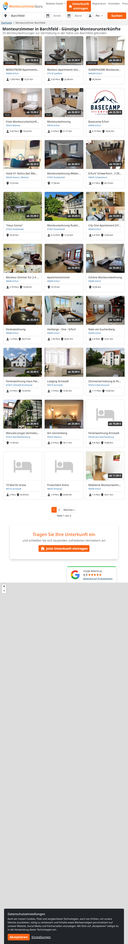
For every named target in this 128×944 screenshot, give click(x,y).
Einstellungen (41, 937)
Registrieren (99, 3)
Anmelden (114, 3)
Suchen (116, 16)
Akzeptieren (19, 937)
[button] (69, 510)
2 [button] (59, 509)
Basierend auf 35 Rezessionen (98, 578)
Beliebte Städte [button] (55, 3)
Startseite (6, 22)
